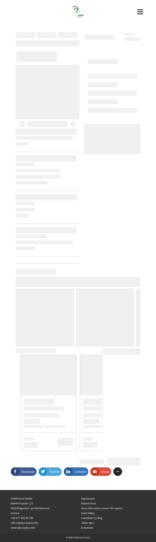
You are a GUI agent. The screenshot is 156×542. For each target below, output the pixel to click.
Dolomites (87, 527)
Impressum (88, 498)
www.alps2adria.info (23, 527)
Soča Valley (88, 513)
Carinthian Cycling (91, 518)
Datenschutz (88, 503)
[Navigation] (140, 12)
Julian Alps (87, 523)
